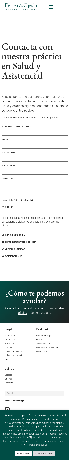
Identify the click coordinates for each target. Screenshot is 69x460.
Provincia (9, 165)
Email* (6, 139)
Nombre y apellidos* (16, 126)
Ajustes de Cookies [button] (44, 453)
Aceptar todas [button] (23, 453)
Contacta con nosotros (20, 308)
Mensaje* (8, 178)
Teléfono (8, 152)
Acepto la (18, 200)
